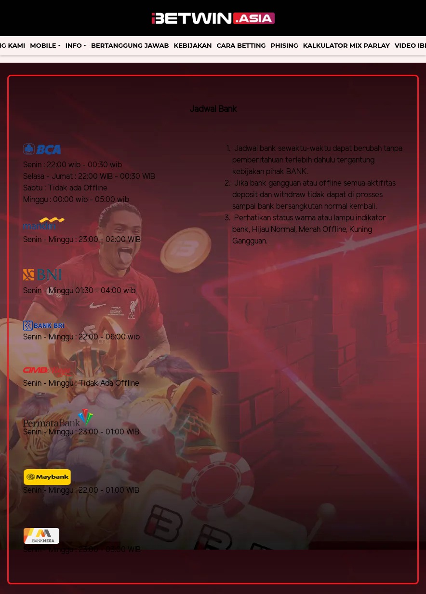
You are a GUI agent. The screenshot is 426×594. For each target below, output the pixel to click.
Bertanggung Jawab (130, 45)
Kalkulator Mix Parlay (346, 45)
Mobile (43, 45)
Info (74, 45)
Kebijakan (193, 45)
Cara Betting (241, 45)
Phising (284, 45)
